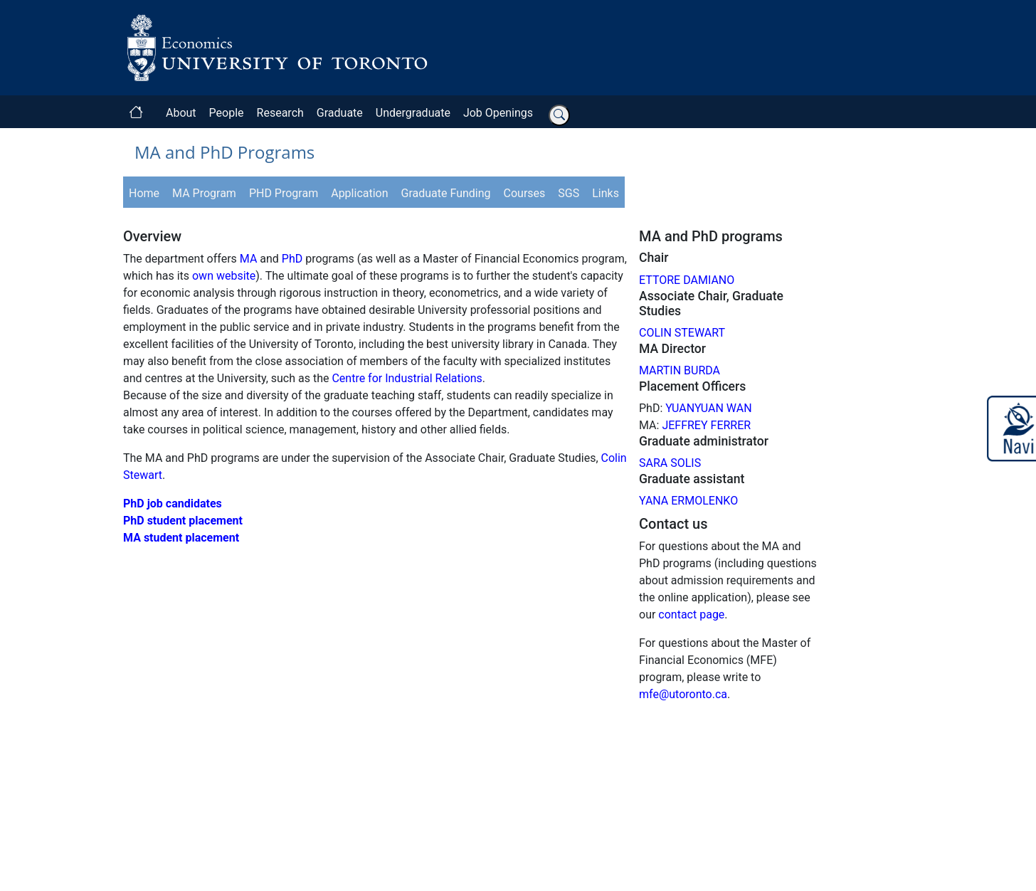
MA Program (204, 193)
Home (144, 193)
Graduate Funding (446, 193)
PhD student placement (183, 520)
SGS (568, 193)
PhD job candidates (172, 503)
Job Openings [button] (498, 113)
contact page (691, 614)
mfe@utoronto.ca (683, 694)
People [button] (226, 113)
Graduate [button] (340, 113)
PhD (292, 258)
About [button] (181, 113)
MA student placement (181, 537)
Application (359, 193)
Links (605, 193)
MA (249, 258)
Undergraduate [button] (413, 113)
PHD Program (283, 193)
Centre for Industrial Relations (407, 378)
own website (223, 276)
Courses (525, 193)
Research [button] (280, 113)
